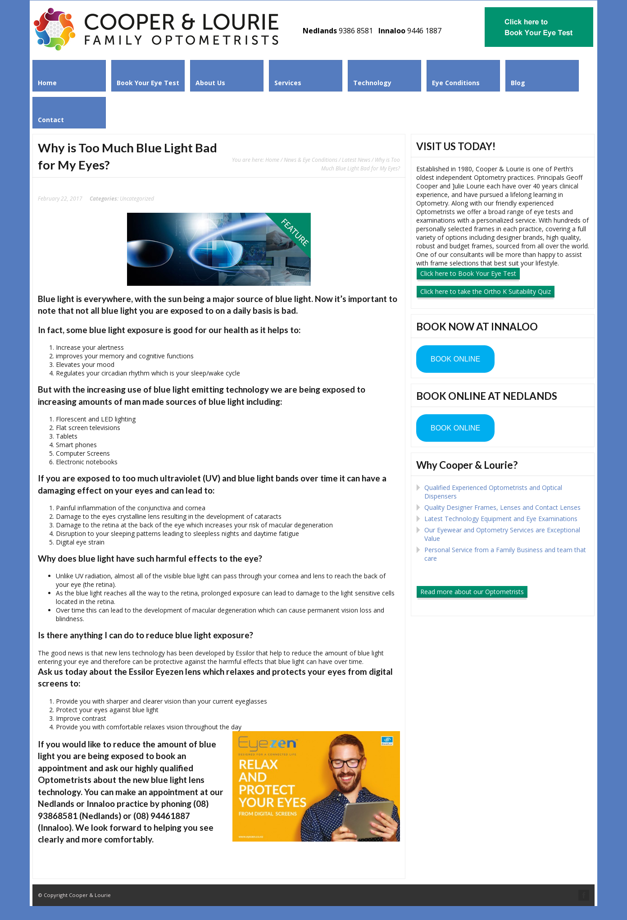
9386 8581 (356, 31)
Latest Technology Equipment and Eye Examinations (500, 518)
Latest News (356, 159)
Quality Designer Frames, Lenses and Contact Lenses (502, 507)
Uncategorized (137, 198)
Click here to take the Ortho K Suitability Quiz (485, 291)
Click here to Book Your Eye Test (468, 273)
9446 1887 (424, 31)
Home (272, 159)
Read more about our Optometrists (472, 591)
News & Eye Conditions (310, 159)
